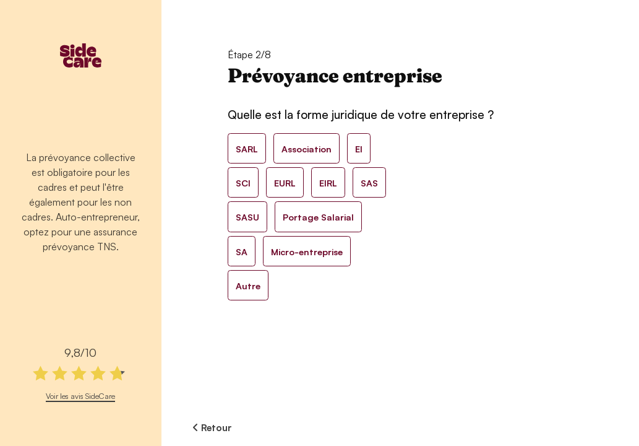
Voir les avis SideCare (80, 396)
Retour (212, 427)
